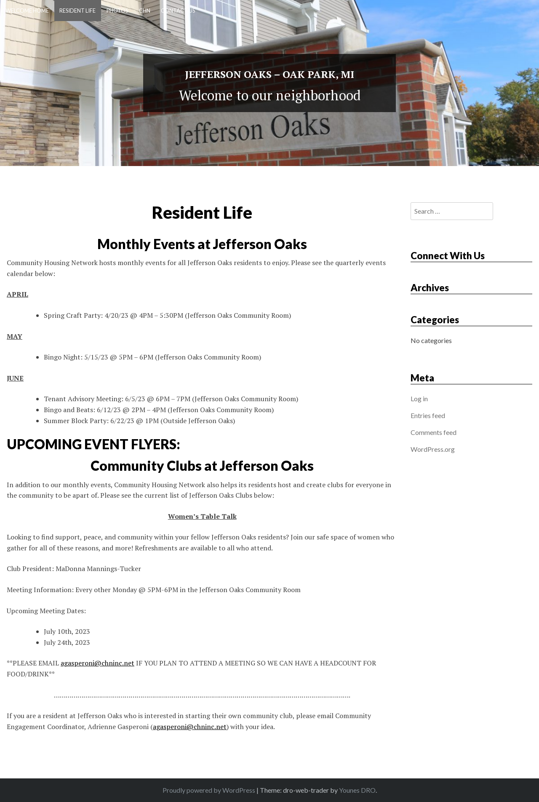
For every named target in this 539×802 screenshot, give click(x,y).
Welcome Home (27, 10)
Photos (117, 10)
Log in (419, 398)
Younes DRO (357, 790)
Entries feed (428, 415)
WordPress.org (433, 449)
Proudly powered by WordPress (209, 790)
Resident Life (77, 10)
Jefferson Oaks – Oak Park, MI (269, 74)
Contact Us (178, 10)
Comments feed (433, 432)
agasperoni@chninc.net (97, 663)
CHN (144, 10)
